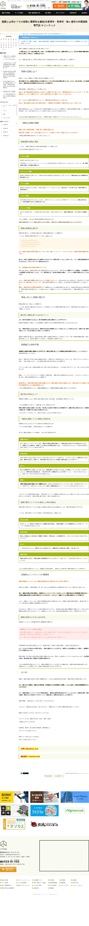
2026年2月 (5, 128)
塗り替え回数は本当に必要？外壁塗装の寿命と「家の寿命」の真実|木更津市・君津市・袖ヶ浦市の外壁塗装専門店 (9, 84)
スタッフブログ (6, 117)
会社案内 (74, 880)
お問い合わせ (75, 882)
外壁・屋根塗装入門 (6, 885)
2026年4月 (5, 124)
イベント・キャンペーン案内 (9, 106)
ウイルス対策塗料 (22, 882)
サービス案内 (4, 882)
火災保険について (37, 880)
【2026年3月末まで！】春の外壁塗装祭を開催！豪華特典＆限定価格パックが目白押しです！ (9, 65)
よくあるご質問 (37, 885)
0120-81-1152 (38, 5)
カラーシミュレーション (24, 880)
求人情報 (51, 880)
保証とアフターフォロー (24, 885)
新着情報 (63, 882)
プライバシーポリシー (77, 885)
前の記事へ (49, 776)
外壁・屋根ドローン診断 (39, 882)
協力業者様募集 (53, 882)
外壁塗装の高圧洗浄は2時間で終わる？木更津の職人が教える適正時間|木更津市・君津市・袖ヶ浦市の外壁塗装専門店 (9, 74)
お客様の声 (36, 888)
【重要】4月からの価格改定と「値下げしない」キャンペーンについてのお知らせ (9, 58)
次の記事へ (59, 776)
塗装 (4, 114)
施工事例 (63, 880)
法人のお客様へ (53, 885)
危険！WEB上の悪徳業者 (7, 888)
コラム (4, 110)
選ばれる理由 (4, 880)
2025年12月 (6, 135)
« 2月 (3, 49)
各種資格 (51, 888)
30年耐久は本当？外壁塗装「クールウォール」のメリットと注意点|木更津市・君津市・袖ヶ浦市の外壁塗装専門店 (9, 94)
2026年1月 (5, 132)
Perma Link (86, 773)
